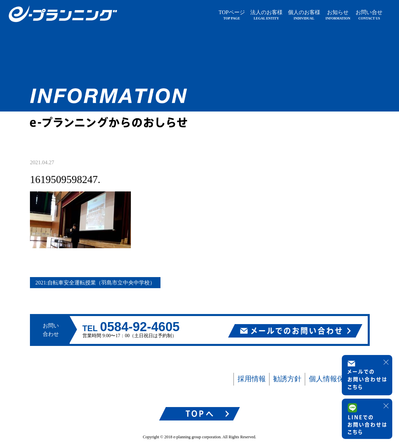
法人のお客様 (266, 14)
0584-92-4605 (140, 327)
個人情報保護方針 (337, 379)
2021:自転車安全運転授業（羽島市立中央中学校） (95, 282)
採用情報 (252, 379)
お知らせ (338, 14)
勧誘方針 (287, 379)
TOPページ (232, 14)
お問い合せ (369, 14)
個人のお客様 (304, 14)
